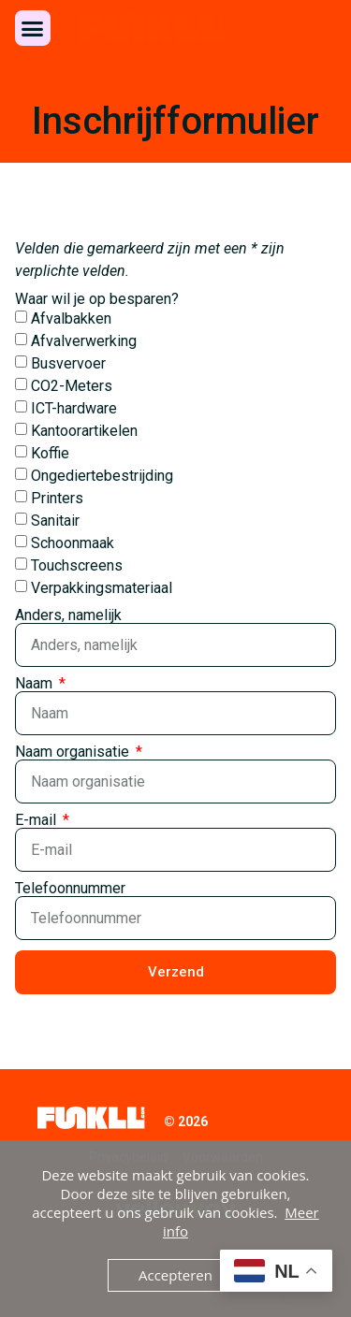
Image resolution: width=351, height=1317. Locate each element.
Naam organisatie (74, 752)
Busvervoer (68, 363)
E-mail (37, 820)
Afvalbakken (71, 318)
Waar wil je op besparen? (97, 299)
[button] (33, 28)
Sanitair (55, 520)
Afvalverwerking (84, 341)
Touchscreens (77, 565)
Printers (57, 498)
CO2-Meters (71, 386)
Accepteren (175, 1275)
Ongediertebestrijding (102, 476)
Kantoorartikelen (84, 431)
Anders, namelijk (68, 615)
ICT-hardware (74, 408)
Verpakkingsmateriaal (101, 588)
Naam (35, 683)
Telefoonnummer (70, 888)
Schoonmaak (72, 543)
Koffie (50, 453)
